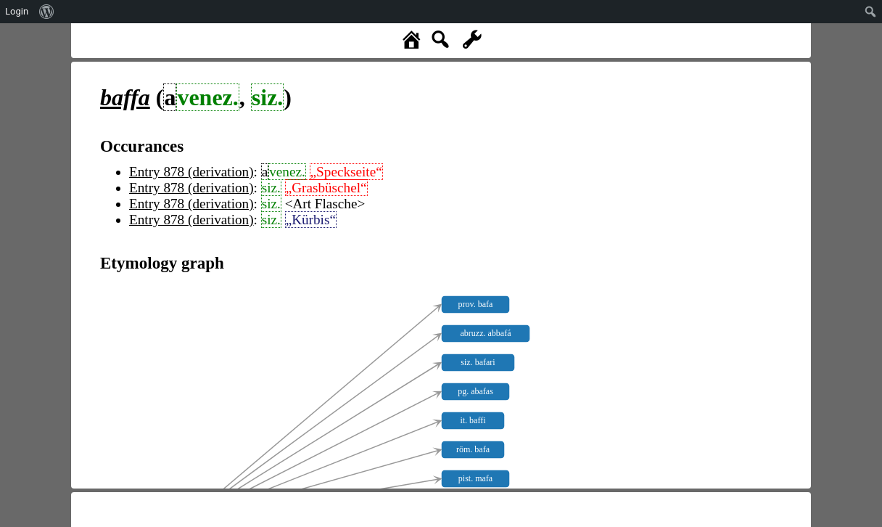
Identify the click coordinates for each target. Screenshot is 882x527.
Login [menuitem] (16, 11)
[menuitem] (46, 11)
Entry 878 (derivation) (191, 171)
